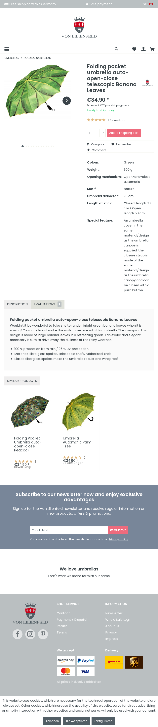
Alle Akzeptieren (76, 721)
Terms (62, 632)
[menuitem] (58, 49)
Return (62, 626)
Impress (111, 638)
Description (17, 304)
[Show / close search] (123, 48)
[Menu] (3, 49)
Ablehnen (52, 721)
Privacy (111, 632)
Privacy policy (118, 539)
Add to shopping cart (123, 133)
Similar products (22, 380)
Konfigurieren (103, 721)
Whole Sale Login (118, 619)
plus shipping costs (117, 105)
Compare (95, 144)
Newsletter (114, 613)
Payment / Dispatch (72, 619)
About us (112, 626)
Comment (96, 150)
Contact (63, 613)
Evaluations (47, 304)
